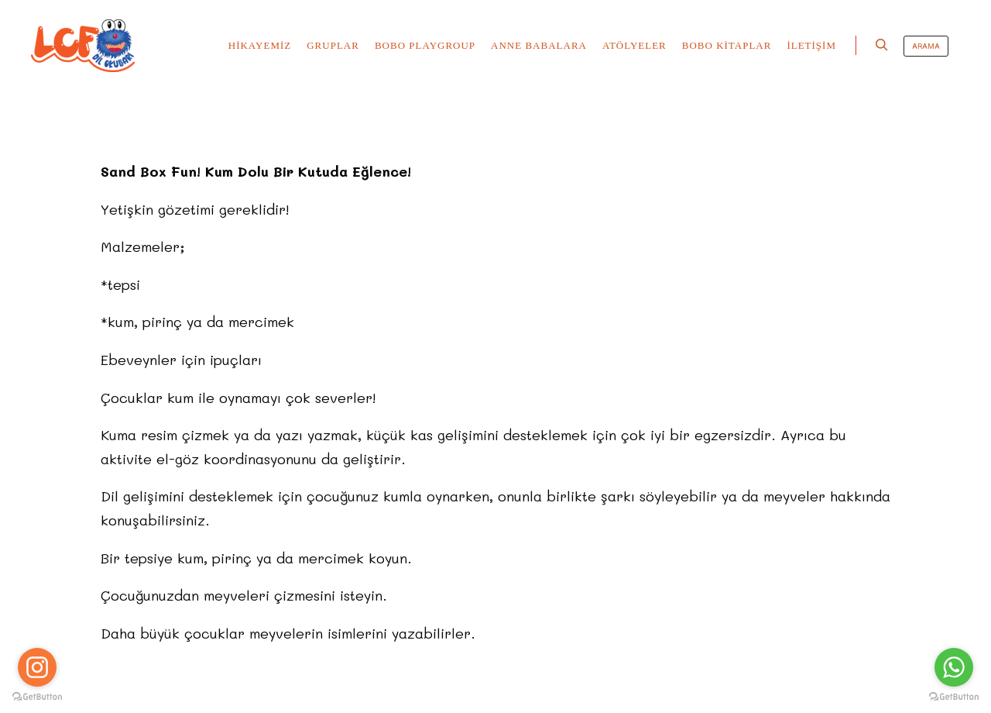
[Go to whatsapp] (953, 667)
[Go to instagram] (37, 667)
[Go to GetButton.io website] (954, 697)
